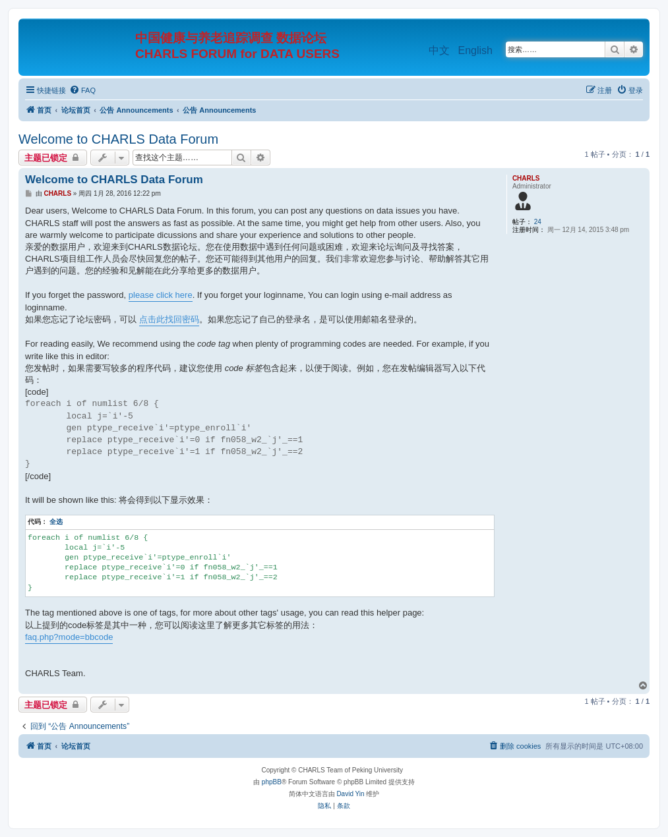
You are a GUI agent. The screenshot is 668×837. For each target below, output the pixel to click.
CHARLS (526, 178)
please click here (161, 295)
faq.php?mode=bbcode (69, 637)
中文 (439, 50)
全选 (56, 521)
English (475, 50)
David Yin (350, 793)
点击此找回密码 (169, 319)
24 (537, 221)
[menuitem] (82, 90)
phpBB (272, 782)
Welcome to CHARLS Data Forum (118, 139)
